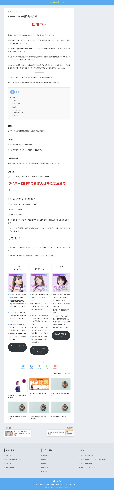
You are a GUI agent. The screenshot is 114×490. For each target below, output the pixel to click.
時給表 (14, 107)
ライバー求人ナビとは (86, 456)
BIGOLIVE (45, 468)
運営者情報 (39, 485)
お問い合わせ (60, 485)
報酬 (13, 97)
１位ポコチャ (18, 110)
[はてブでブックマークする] (39, 367)
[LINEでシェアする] (47, 367)
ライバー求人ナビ (57, 2)
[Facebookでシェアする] (31, 367)
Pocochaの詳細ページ (17, 347)
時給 (15, 101)
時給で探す (9, 464)
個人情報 (46, 485)
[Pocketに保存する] (55, 367)
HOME (57, 481)
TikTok (44, 456)
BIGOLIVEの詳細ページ (39, 350)
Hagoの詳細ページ (61, 335)
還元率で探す (10, 468)
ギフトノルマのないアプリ (14, 460)
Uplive (44, 464)
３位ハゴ (16, 115)
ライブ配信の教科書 (85, 464)
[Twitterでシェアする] (23, 367)
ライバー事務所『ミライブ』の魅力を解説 (92, 460)
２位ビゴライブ (18, 113)
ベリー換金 (17, 103)
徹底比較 (8, 456)
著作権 (53, 485)
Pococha (45, 460)
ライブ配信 (66, 373)
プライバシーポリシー (72, 485)
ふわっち (45, 472)
